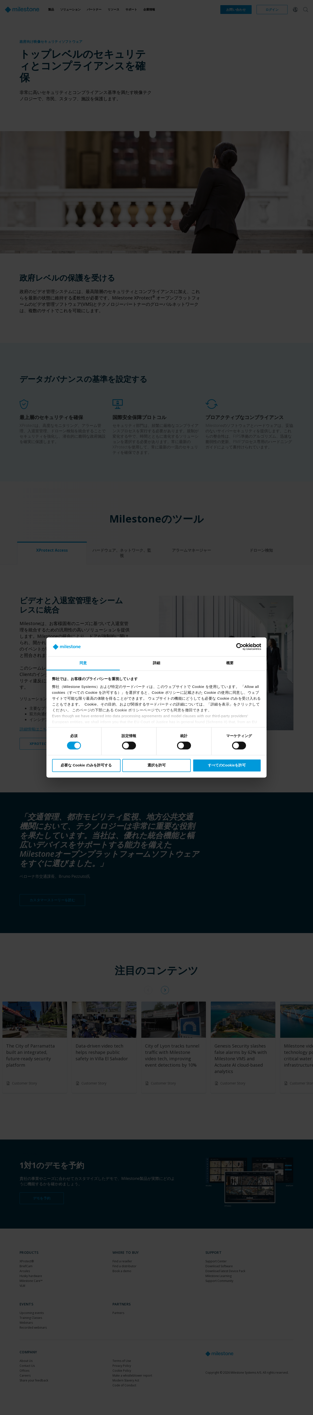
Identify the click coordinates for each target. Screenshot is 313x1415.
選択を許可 (156, 765)
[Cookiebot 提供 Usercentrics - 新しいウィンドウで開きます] (239, 646)
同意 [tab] (83, 663)
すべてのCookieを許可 (227, 765)
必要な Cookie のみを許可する (86, 765)
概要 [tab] (230, 663)
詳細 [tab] (156, 663)
